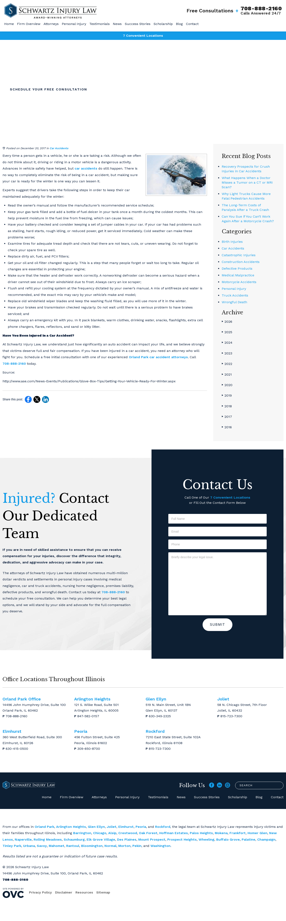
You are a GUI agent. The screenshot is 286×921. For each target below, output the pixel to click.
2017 (227, 417)
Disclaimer (63, 892)
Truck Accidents (235, 295)
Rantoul (72, 846)
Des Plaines (126, 839)
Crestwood (127, 833)
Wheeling (206, 839)
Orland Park (44, 827)
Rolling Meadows (48, 839)
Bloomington (92, 846)
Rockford (162, 827)
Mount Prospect (151, 839)
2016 (227, 427)
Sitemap (103, 892)
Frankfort (237, 833)
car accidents (86, 168)
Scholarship (163, 24)
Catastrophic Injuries (239, 255)
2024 (227, 343)
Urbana (29, 846)
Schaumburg (74, 839)
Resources (84, 892)
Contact (192, 24)
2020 (227, 385)
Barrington (82, 833)
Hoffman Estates (173, 833)
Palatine (248, 839)
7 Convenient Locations (143, 36)
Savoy (42, 846)
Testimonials (99, 24)
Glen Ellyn (96, 827)
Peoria (141, 827)
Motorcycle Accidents (239, 282)
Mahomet (56, 846)
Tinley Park (12, 846)
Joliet (111, 827)
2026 (227, 322)
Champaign (266, 839)
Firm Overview (28, 24)
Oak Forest (148, 833)
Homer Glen (257, 833)
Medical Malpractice (238, 275)
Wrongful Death (234, 302)
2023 (227, 353)
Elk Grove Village (101, 839)
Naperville (23, 839)
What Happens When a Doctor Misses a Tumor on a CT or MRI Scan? (247, 182)
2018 (227, 406)
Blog (179, 24)
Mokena (221, 833)
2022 (227, 364)
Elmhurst (126, 827)
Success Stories (137, 24)
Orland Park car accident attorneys (158, 357)
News (117, 24)
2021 (227, 374)
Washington (160, 846)
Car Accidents (59, 148)
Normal (110, 846)
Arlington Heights (71, 827)
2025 (227, 332)
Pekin (136, 846)
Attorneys (51, 24)
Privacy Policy (40, 892)
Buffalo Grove (228, 839)
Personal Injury (74, 24)
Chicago (99, 833)
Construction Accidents (241, 262)
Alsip (112, 833)
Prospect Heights (182, 839)
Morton (124, 846)
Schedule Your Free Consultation (48, 89)
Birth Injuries (232, 242)
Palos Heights (201, 833)
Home (9, 24)
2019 (227, 395)
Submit (217, 624)
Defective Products (237, 268)
